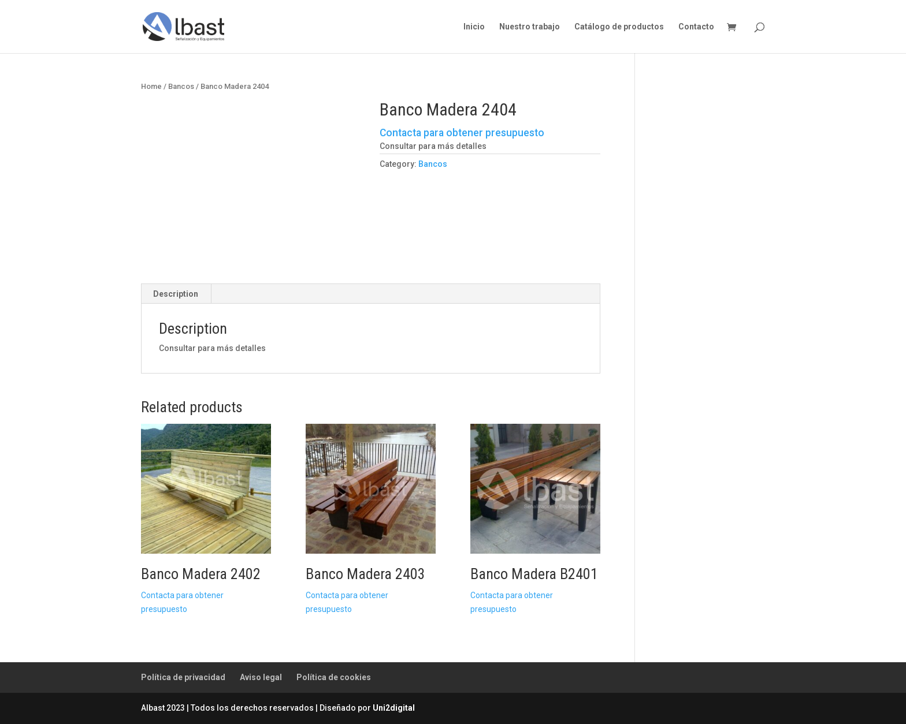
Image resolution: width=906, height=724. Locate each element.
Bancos (181, 86)
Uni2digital (394, 707)
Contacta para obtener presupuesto (462, 133)
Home (151, 86)
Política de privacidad (183, 677)
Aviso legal (261, 677)
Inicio (474, 27)
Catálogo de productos (619, 27)
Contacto (696, 27)
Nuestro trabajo (529, 27)
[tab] (175, 294)
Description (175, 293)
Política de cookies (333, 677)
